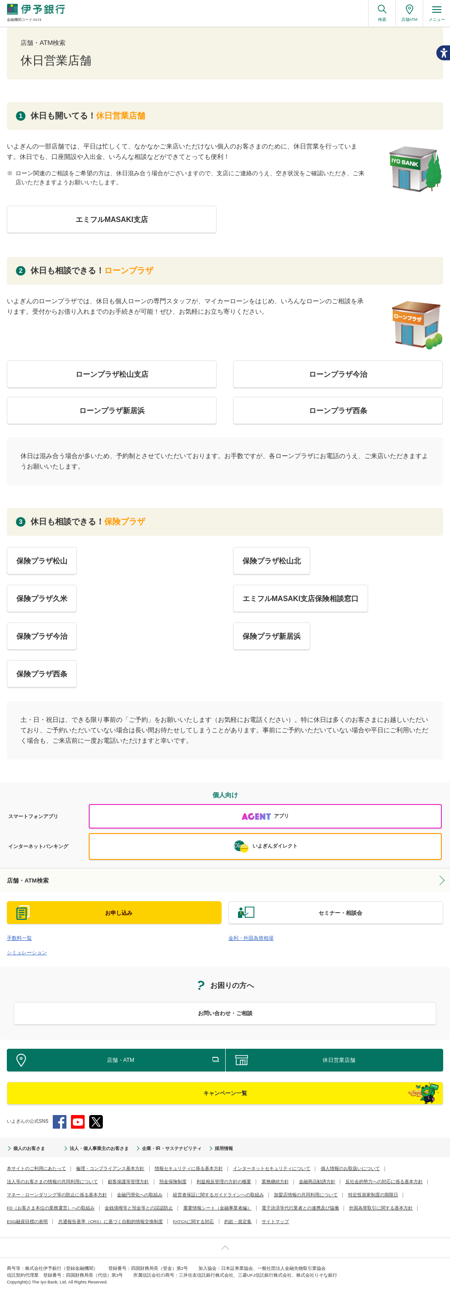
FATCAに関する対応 (193, 1221)
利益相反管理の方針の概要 (224, 1181)
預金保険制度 (173, 1181)
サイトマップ (275, 1221)
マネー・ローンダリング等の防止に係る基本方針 (57, 1194)
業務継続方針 (275, 1181)
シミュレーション (27, 952)
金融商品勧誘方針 (317, 1181)
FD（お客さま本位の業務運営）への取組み (51, 1207)
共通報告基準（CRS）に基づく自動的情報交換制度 (110, 1221)
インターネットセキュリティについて (271, 1168)
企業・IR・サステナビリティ (171, 1148)
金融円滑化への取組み (139, 1194)
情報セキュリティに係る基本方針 (189, 1168)
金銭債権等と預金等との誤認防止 (139, 1207)
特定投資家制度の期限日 (373, 1194)
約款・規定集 (238, 1221)
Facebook (59, 1122)
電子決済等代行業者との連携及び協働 (300, 1207)
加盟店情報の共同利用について (306, 1194)
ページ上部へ (225, 1248)
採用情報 (224, 1148)
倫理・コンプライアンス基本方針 (110, 1168)
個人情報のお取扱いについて (350, 1168)
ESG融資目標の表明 (27, 1221)
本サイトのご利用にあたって (36, 1168)
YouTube (78, 1122)
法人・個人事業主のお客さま (99, 1148)
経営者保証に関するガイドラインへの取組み (218, 1194)
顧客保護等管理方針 (128, 1181)
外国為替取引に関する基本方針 (381, 1207)
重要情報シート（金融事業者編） (217, 1207)
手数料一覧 (19, 938)
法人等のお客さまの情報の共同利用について (52, 1181)
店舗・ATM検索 (28, 880)
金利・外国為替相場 (250, 938)
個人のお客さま (29, 1148)
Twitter (96, 1122)
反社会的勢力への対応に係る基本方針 (384, 1181)
